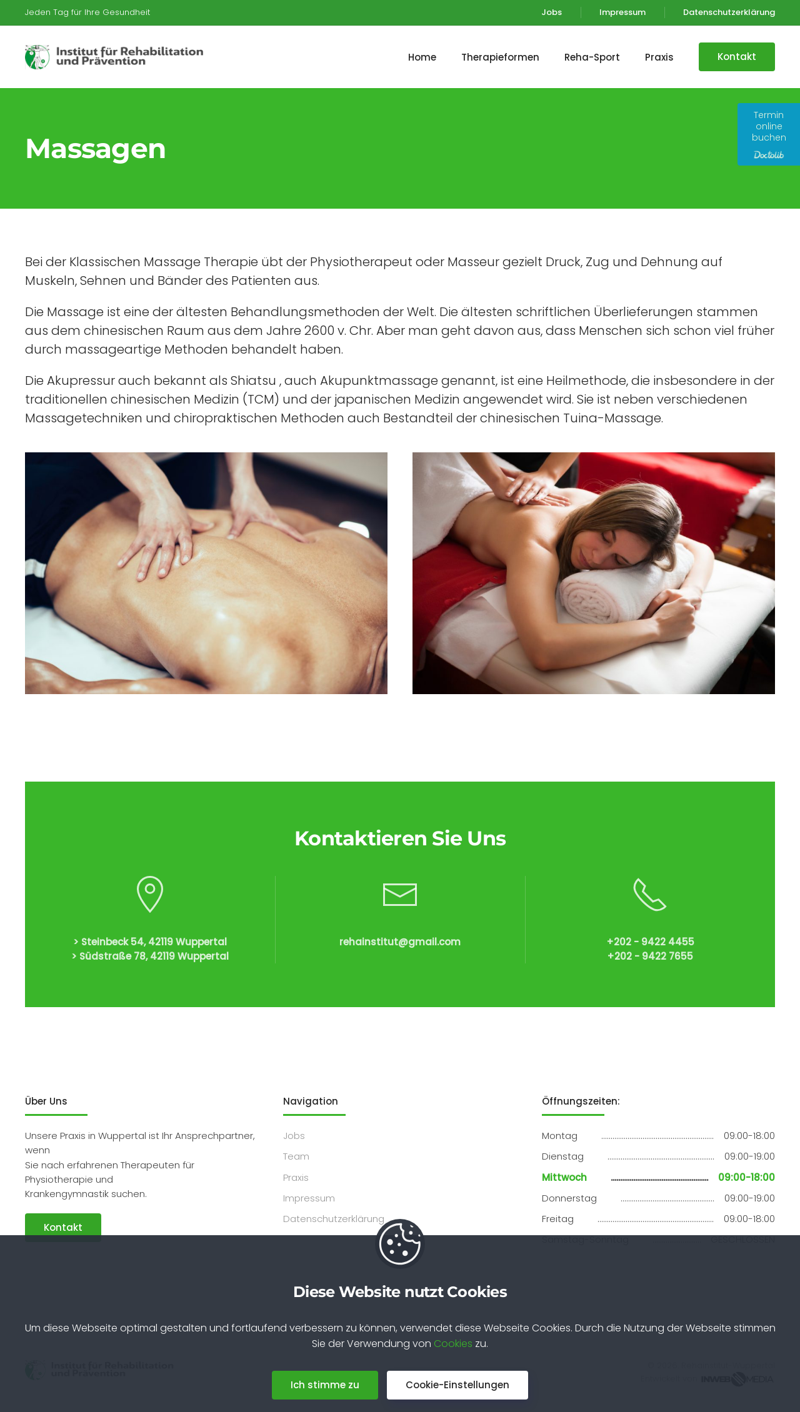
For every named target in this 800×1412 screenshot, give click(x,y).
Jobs (551, 12)
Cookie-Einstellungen (457, 1384)
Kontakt (737, 56)
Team (296, 1156)
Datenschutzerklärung (729, 12)
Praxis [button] (659, 57)
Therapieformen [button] (500, 57)
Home (422, 57)
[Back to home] (118, 57)
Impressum (622, 12)
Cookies (453, 1343)
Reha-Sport (592, 57)
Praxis (296, 1177)
